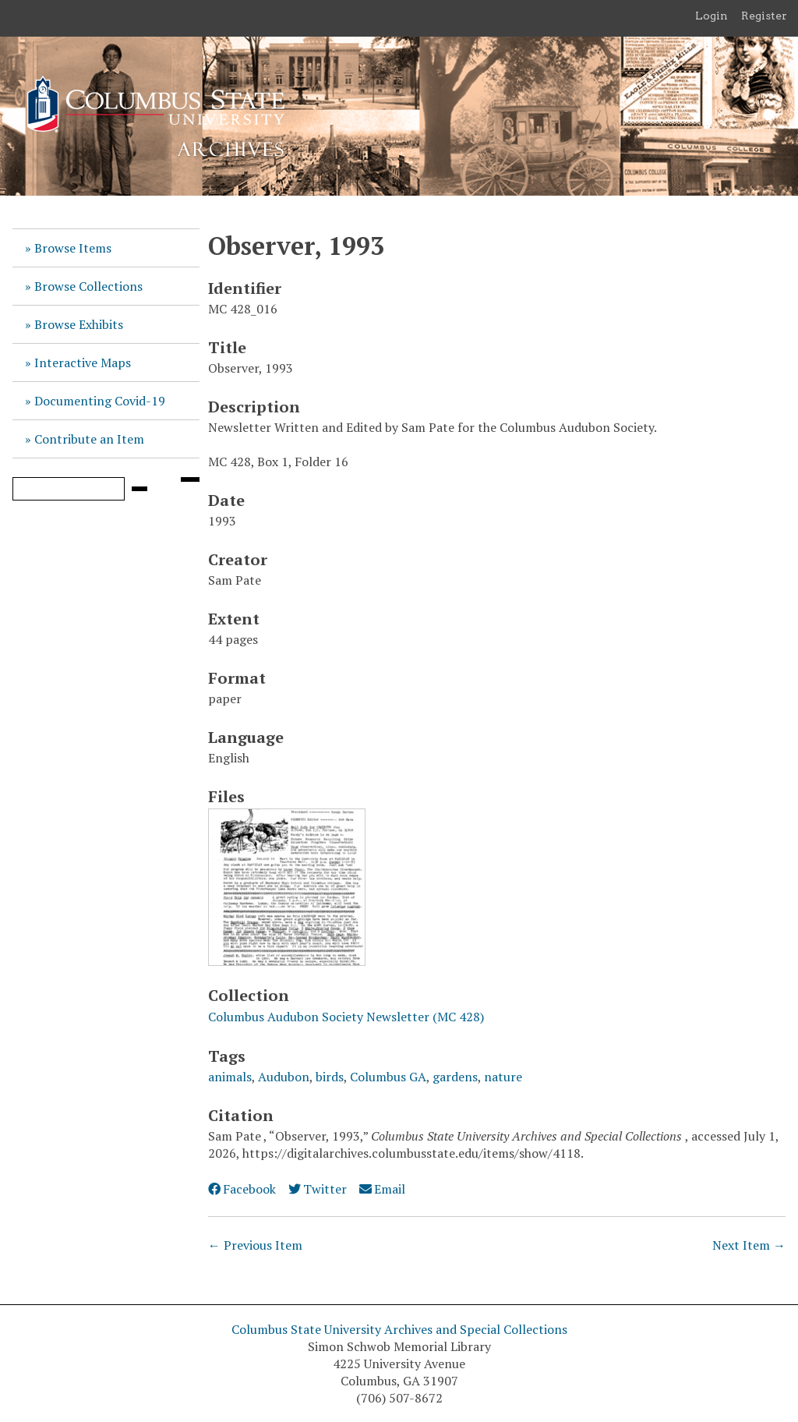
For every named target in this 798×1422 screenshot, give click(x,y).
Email (382, 1188)
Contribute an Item (89, 438)
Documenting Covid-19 (99, 400)
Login (711, 15)
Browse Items (72, 247)
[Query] (68, 489)
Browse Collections (88, 286)
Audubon (283, 1076)
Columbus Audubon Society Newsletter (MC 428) (346, 1016)
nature (503, 1076)
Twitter (317, 1188)
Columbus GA (388, 1076)
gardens (455, 1076)
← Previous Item (255, 1245)
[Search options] (190, 479)
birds (330, 1076)
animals (230, 1076)
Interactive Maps (82, 362)
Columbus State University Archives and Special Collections (399, 1329)
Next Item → (749, 1245)
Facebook (242, 1188)
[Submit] (139, 488)
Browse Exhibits (78, 324)
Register (764, 15)
